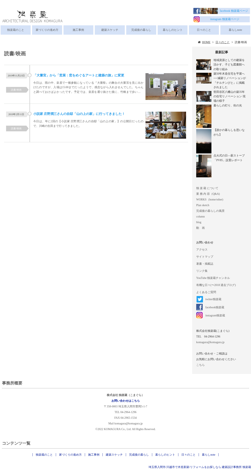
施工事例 (78, 29)
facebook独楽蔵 (214, 307)
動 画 (200, 227)
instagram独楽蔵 (215, 315)
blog (198, 222)
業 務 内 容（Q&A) (208, 193)
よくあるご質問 (206, 292)
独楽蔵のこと (15, 29)
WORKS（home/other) (209, 199)
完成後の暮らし (141, 29)
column (200, 216)
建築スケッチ (109, 29)
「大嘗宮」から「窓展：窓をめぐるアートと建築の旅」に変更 (78, 75)
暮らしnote (235, 29)
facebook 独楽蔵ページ (234, 10)
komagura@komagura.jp (210, 342)
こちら (200, 364)
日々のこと (204, 29)
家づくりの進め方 (47, 29)
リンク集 (202, 270)
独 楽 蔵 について (207, 188)
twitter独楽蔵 (213, 299)
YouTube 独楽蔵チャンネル (213, 277)
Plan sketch (202, 205)
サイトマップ (204, 256)
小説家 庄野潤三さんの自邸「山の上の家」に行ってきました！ (79, 114)
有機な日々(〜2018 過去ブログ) (216, 285)
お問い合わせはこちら (125, 400)
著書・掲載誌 (204, 263)
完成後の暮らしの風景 (210, 210)
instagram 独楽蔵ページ (224, 19)
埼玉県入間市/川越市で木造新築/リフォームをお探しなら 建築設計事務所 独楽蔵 (200, 467)
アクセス (202, 249)
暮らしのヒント (173, 29)
